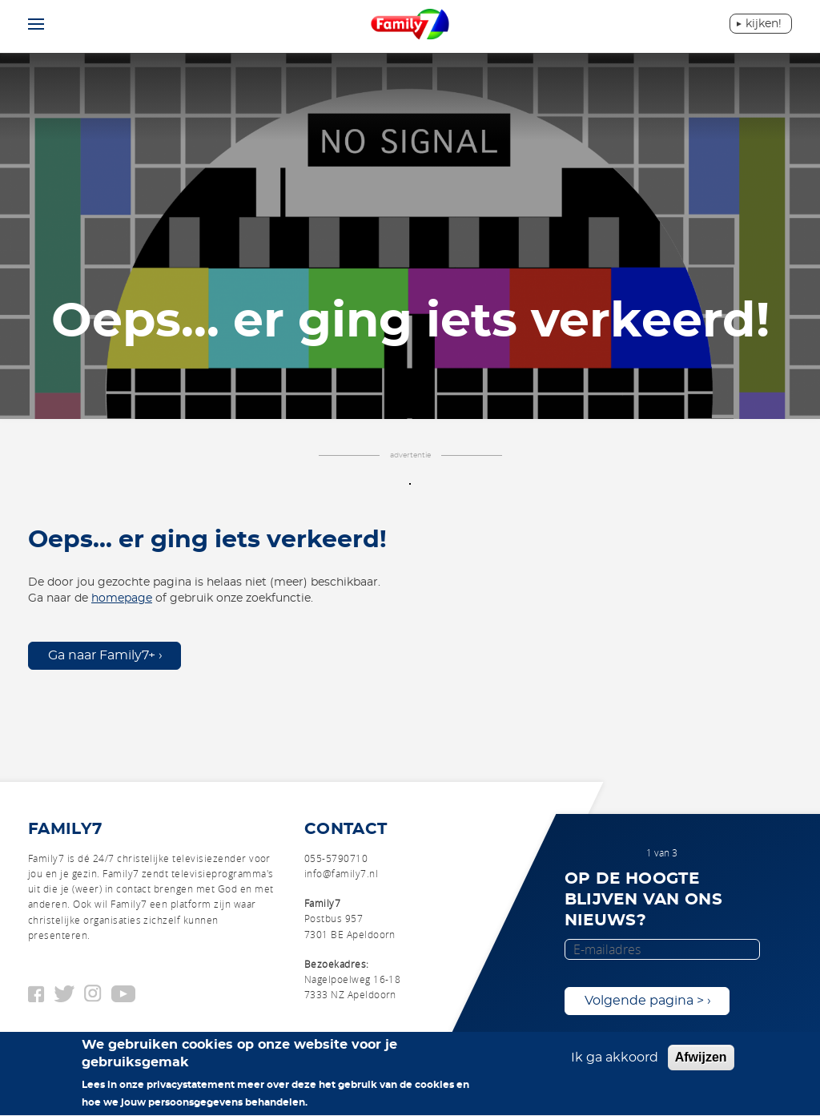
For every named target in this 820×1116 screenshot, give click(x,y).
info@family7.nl (341, 873)
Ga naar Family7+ (101, 655)
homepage (121, 598)
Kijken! (764, 24)
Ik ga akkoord (614, 1063)
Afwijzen (701, 1063)
